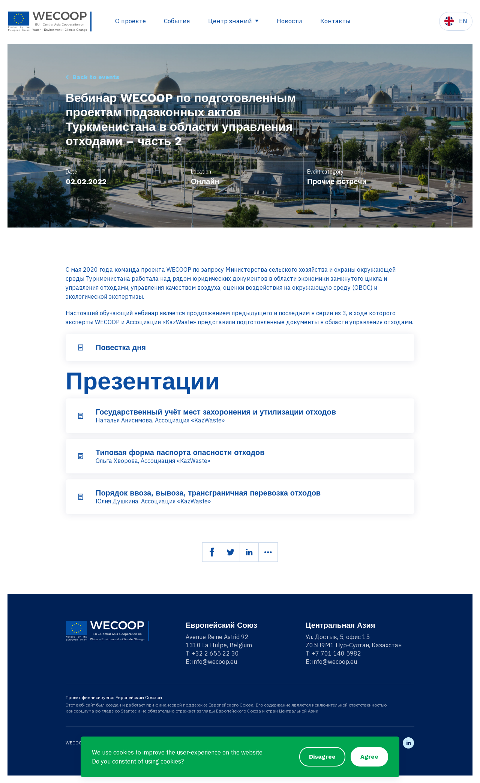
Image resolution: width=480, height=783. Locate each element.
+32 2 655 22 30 (215, 653)
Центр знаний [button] (231, 21)
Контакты (335, 21)
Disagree (322, 756)
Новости (289, 21)
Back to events (95, 77)
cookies (123, 752)
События (177, 21)
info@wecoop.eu (214, 661)
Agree (369, 756)
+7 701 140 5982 (336, 653)
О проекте (130, 21)
